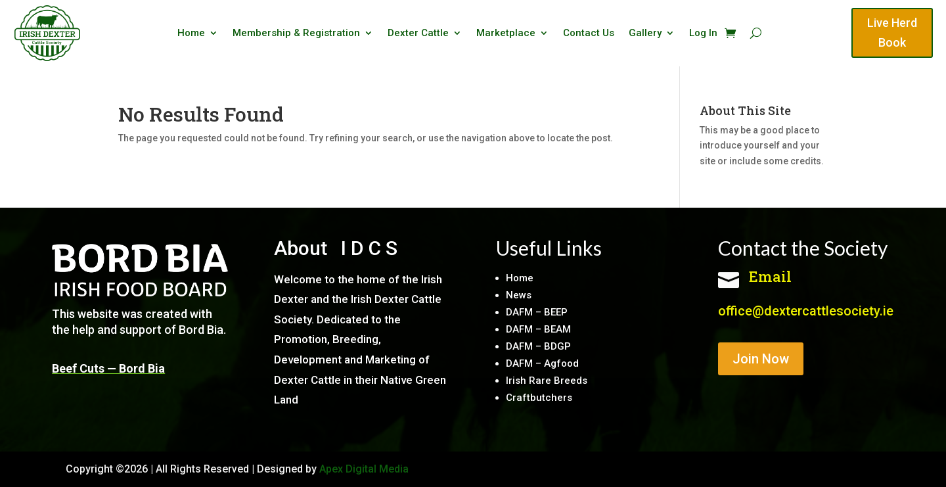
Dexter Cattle (418, 33)
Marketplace (505, 33)
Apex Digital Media (364, 469)
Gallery (645, 33)
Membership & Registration (296, 33)
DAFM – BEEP (537, 312)
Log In (703, 33)
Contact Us (588, 33)
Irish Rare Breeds (546, 380)
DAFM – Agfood (542, 363)
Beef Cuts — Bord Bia (108, 368)
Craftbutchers (539, 398)
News (518, 295)
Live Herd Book (892, 33)
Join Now (760, 359)
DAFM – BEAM (538, 329)
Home (191, 33)
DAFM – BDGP (538, 346)
